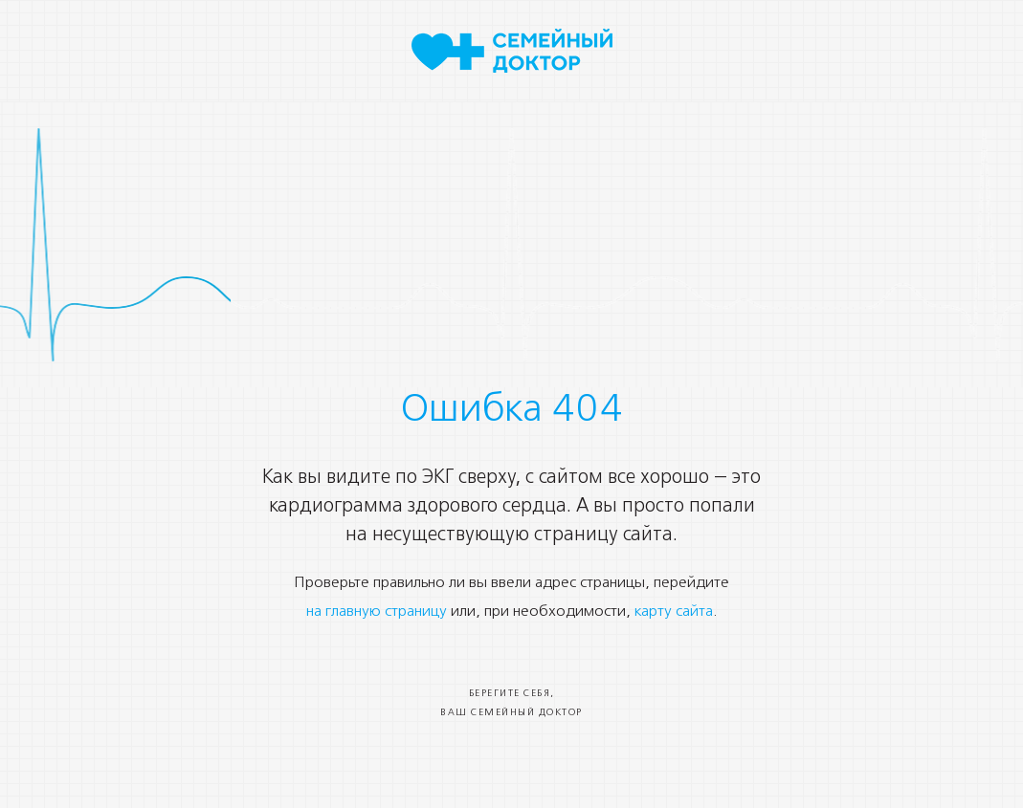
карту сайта (673, 612)
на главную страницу (376, 612)
